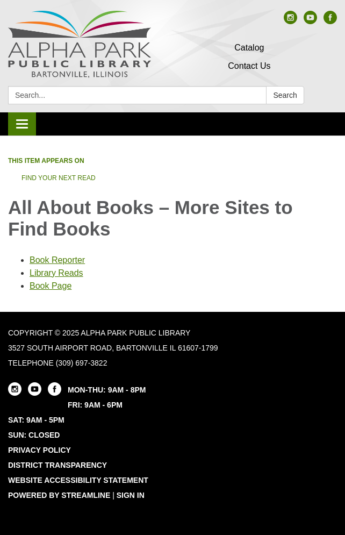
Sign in (131, 495)
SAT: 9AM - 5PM (36, 420)
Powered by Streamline (59, 495)
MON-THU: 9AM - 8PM (107, 390)
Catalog (249, 47)
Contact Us (249, 65)
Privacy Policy (39, 450)
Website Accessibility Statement (78, 480)
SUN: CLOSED (34, 435)
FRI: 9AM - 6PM (95, 405)
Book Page (50, 285)
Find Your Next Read (58, 178)
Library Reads (56, 272)
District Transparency (57, 465)
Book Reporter (57, 260)
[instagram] (290, 21)
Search (285, 95)
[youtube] (310, 21)
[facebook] (330, 21)
